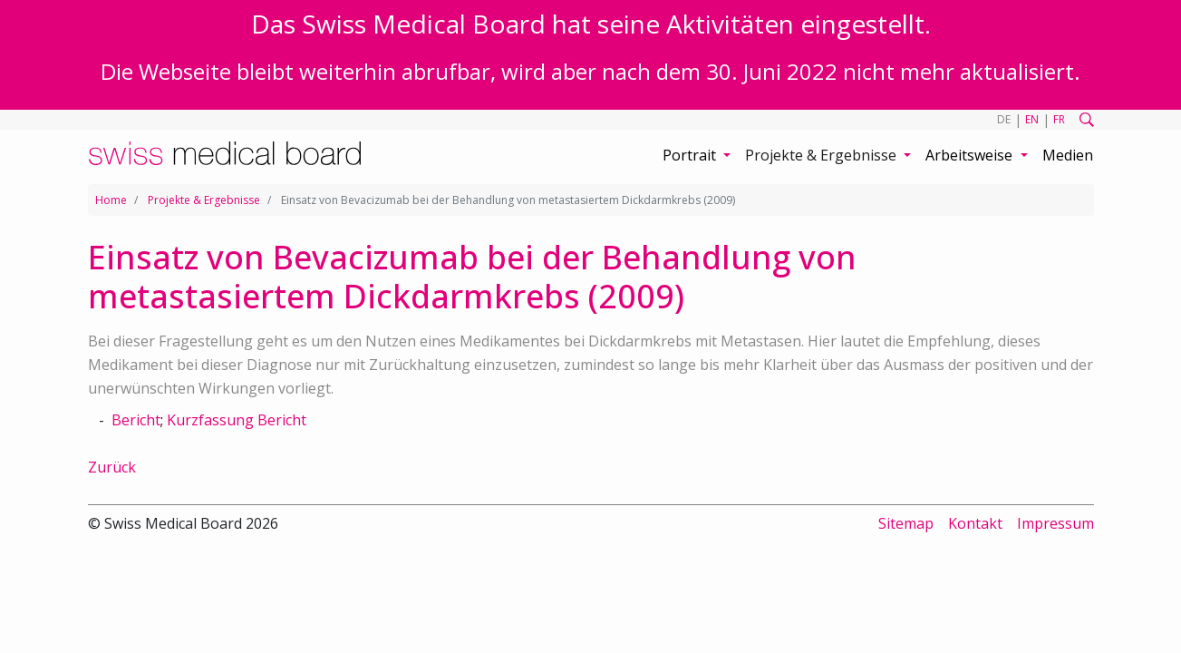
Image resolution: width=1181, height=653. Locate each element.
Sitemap (906, 523)
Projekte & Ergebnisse (204, 200)
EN (1032, 119)
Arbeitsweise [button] (970, 155)
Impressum (1055, 523)
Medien (1067, 155)
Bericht (135, 420)
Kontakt (975, 523)
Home (111, 200)
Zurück (112, 467)
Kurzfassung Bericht (236, 420)
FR (1059, 119)
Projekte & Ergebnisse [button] (822, 155)
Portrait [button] (691, 155)
